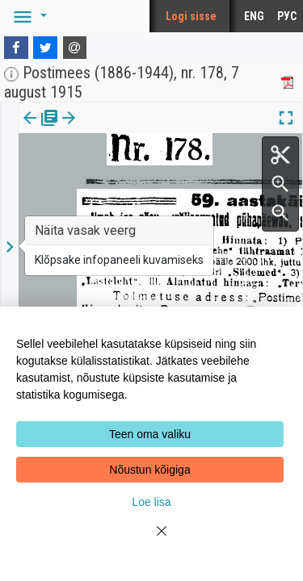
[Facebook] (16, 47)
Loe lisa (151, 501)
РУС (287, 16)
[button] (27, 16)
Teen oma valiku (150, 434)
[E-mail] (75, 47)
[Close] (152, 540)
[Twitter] (45, 47)
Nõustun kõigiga (149, 469)
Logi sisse (191, 16)
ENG (254, 16)
